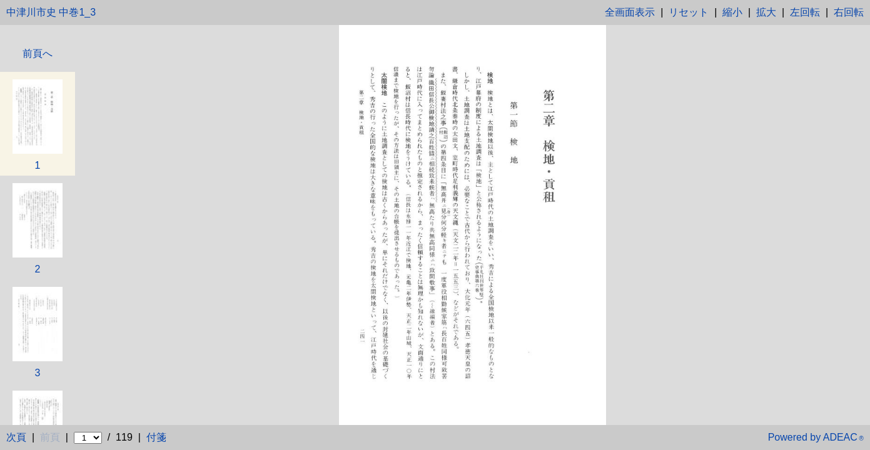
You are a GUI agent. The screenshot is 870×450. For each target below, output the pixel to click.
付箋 (156, 437)
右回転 (849, 12)
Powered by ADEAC (816, 437)
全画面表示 (630, 12)
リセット (689, 12)
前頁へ (38, 53)
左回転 (805, 12)
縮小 (732, 12)
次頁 (16, 437)
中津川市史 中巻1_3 (51, 12)
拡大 (766, 12)
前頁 (50, 437)
